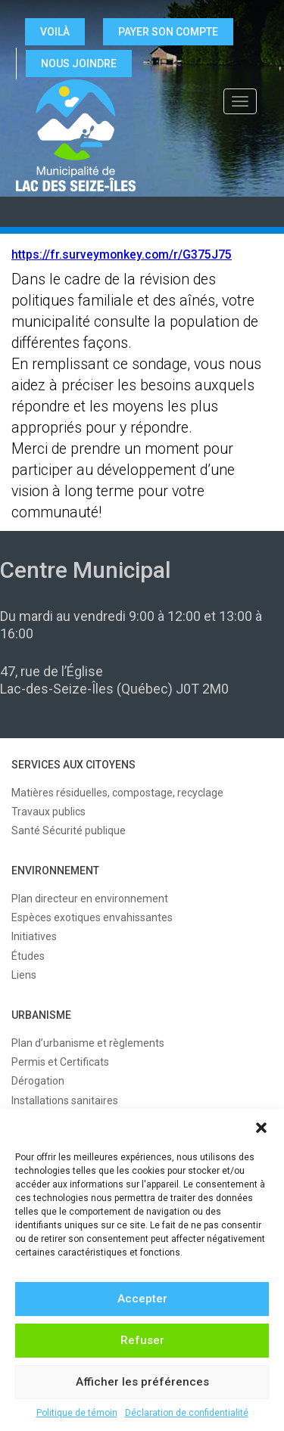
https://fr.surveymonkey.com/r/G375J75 (121, 255)
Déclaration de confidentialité (186, 1413)
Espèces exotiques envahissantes (92, 917)
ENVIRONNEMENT (55, 870)
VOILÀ (55, 32)
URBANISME (41, 1015)
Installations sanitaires (64, 1100)
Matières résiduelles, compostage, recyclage (117, 793)
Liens (23, 975)
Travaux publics (48, 812)
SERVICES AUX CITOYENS (73, 765)
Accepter (142, 1298)
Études (28, 956)
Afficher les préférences (142, 1382)
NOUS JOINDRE (79, 63)
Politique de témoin (76, 1413)
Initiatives (34, 936)
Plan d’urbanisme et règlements (87, 1043)
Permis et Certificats (60, 1062)
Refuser (142, 1340)
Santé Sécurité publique (68, 830)
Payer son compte (168, 32)
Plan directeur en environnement (89, 898)
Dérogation (37, 1081)
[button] (261, 1127)
